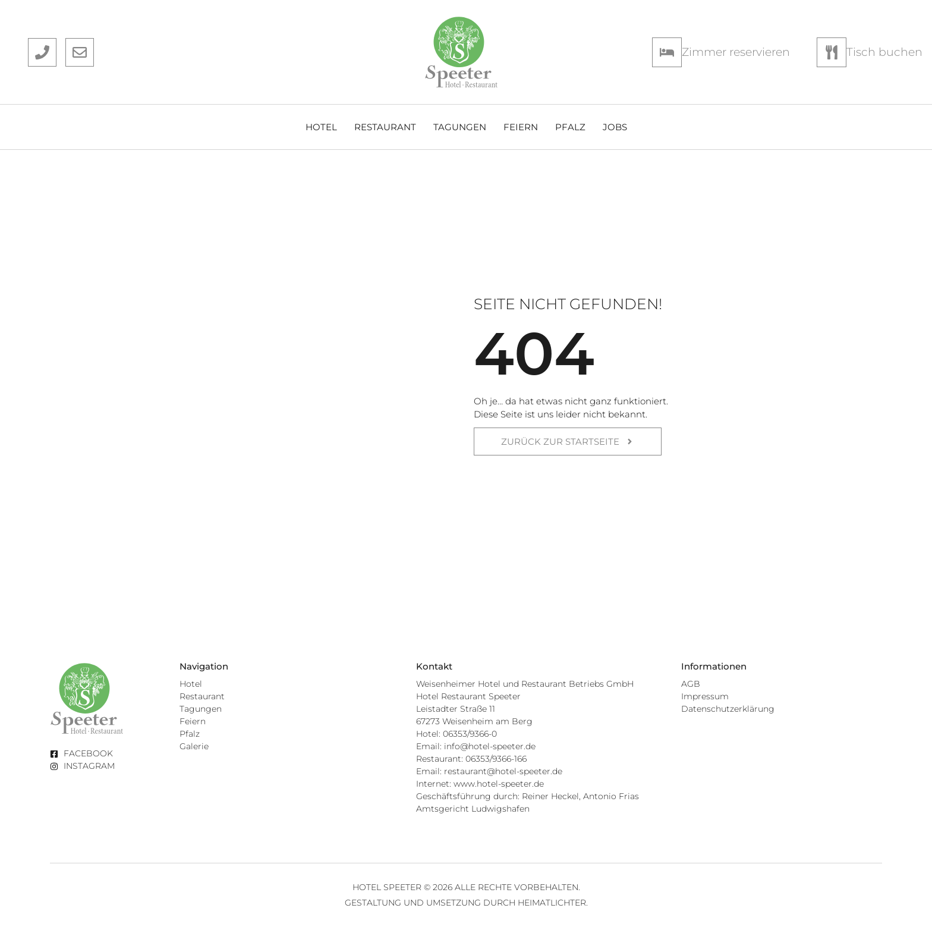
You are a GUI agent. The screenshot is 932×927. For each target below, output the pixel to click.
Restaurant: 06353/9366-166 (471, 758)
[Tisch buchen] (831, 52)
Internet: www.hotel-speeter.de (480, 783)
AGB (690, 683)
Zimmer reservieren (736, 52)
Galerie (194, 746)
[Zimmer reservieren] (667, 52)
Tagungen (459, 127)
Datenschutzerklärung (727, 708)
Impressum (705, 696)
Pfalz (570, 127)
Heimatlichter (552, 902)
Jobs (615, 127)
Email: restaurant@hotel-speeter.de (489, 771)
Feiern (520, 127)
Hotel (321, 127)
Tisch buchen (884, 52)
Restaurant (385, 127)
